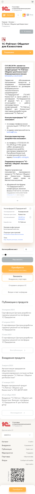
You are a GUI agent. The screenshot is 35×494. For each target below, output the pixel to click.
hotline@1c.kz (12, 132)
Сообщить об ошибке (26, 460)
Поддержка (29, 453)
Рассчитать (17, 260)
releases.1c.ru (11, 195)
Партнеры (6, 457)
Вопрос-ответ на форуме (17, 292)
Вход (31, 15)
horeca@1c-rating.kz (21, 157)
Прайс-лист (29, 449)
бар (5, 239)
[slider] (5, 255)
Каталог (11, 22)
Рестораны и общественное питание (14, 234)
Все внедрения (16, 413)
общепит (8, 239)
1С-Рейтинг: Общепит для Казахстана (15, 24)
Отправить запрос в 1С (17, 285)
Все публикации (16, 350)
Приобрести (17, 489)
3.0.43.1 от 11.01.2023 (21, 218)
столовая (20, 239)
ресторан (14, 239)
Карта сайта (29, 464)
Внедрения (6, 445)
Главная (4, 22)
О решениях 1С (28, 445)
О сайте (30, 442)
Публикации (7, 449)
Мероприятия (7, 453)
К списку (27, 32)
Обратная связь (28, 457)
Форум (4, 460)
